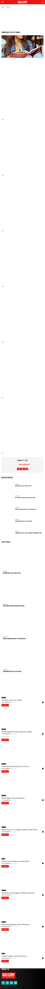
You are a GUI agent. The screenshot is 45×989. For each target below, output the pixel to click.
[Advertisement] (22, 19)
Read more (5, 705)
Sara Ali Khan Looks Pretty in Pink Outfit (26, 509)
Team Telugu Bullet (24, 464)
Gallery (8, 7)
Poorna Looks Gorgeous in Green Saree (15, 861)
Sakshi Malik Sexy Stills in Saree (23, 521)
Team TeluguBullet (6, 768)
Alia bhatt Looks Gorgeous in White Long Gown (18, 893)
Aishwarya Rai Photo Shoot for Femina (15, 766)
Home (3, 7)
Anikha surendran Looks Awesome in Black (17, 732)
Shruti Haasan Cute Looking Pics (13, 798)
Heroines (3, 697)
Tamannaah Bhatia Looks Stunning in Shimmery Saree (28, 533)
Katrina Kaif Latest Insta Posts (23, 486)
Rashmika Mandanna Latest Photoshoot (16, 924)
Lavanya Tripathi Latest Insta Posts (14, 956)
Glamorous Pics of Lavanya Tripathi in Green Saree (19, 830)
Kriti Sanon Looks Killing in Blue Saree (25, 497)
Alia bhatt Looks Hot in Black (12, 700)
